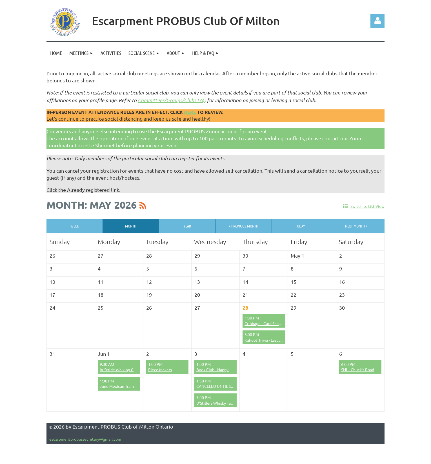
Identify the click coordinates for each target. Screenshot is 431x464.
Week (74, 225)
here (190, 112)
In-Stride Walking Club (119, 369)
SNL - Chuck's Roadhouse (363, 369)
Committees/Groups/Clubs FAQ (172, 100)
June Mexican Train (117, 386)
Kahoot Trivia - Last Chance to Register (279, 340)
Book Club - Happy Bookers (220, 369)
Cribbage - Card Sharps (264, 323)
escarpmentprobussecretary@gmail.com (85, 439)
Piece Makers (160, 369)
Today (300, 225)
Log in (377, 21)
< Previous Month (243, 225)
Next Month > (356, 225)
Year (187, 225)
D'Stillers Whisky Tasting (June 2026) (229, 403)
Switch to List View (367, 206)
